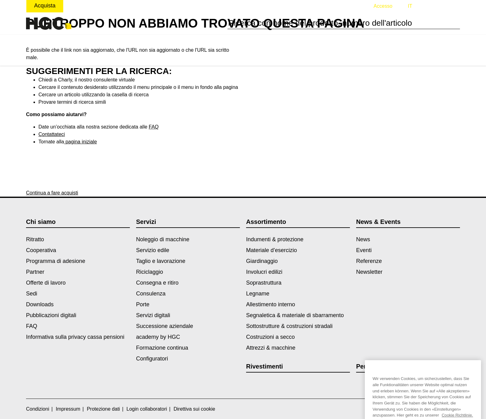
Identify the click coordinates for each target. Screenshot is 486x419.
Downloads (40, 304)
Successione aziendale (164, 326)
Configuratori (152, 359)
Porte (142, 304)
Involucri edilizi (264, 272)
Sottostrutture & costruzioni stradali (289, 326)
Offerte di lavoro (46, 283)
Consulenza (151, 293)
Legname (257, 293)
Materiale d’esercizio (271, 250)
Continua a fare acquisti (52, 192)
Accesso (382, 6)
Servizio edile (152, 250)
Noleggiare (84, 5)
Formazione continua (162, 348)
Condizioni (37, 409)
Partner (35, 272)
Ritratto (35, 239)
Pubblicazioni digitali (51, 315)
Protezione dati (103, 409)
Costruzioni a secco (270, 337)
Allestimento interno (270, 304)
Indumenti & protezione (274, 239)
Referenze (369, 261)
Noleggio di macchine (162, 239)
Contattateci (51, 134)
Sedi (31, 293)
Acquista (44, 5)
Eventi (364, 250)
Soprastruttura (263, 283)
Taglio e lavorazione (160, 261)
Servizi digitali (153, 315)
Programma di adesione (55, 261)
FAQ (154, 126)
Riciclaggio (149, 272)
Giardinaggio (262, 261)
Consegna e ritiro (157, 283)
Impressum (68, 409)
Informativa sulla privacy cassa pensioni (75, 337)
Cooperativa (41, 250)
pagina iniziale (80, 141)
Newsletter (369, 272)
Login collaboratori (146, 409)
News (363, 239)
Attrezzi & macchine (270, 348)
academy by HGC (158, 337)
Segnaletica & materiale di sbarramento (295, 315)
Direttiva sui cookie (194, 409)
